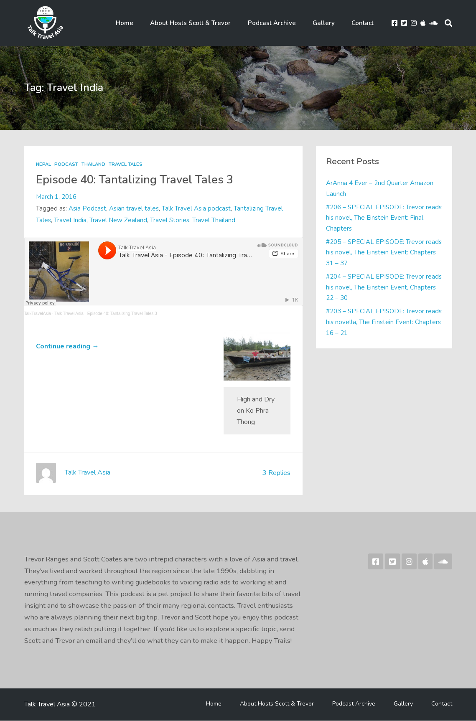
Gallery (327, 23)
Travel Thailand (213, 220)
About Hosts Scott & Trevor (199, 23)
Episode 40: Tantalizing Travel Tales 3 (136, 180)
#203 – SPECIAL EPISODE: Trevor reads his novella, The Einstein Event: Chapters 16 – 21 (378, 322)
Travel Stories (169, 220)
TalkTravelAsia (37, 314)
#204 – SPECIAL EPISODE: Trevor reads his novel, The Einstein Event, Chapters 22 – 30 (376, 287)
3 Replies (275, 473)
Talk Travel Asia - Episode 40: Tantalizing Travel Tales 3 (105, 314)
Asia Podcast (87, 209)
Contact (364, 23)
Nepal (43, 165)
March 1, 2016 (56, 197)
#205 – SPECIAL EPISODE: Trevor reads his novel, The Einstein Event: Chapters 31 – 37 (376, 253)
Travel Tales (126, 165)
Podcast (66, 165)
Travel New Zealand (118, 220)
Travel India (70, 220)
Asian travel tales (134, 209)
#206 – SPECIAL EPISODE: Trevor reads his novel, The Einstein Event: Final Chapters (383, 218)
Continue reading (67, 347)
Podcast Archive (278, 23)
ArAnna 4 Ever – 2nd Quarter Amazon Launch (380, 188)
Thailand (93, 165)
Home (136, 23)
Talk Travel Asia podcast (196, 209)
